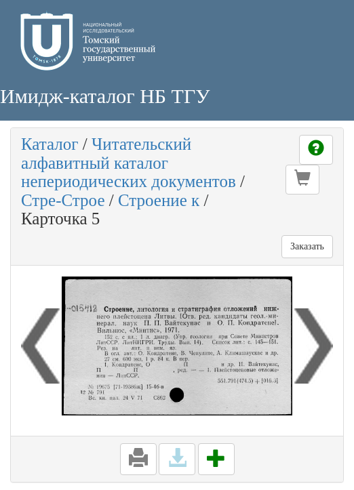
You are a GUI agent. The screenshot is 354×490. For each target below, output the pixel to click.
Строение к (158, 200)
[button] (302, 180)
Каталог (50, 144)
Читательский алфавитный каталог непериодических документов (128, 162)
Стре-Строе (62, 200)
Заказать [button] (307, 246)
